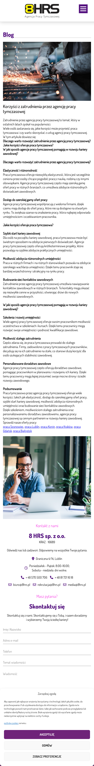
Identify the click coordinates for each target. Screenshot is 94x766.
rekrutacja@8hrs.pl (49, 585)
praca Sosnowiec (13, 427)
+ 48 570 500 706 (36, 577)
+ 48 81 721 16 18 (64, 577)
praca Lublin (32, 427)
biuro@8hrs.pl (21, 585)
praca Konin (48, 427)
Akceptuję (47, 734)
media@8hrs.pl (77, 585)
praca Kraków (64, 427)
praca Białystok (22, 431)
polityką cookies (11, 723)
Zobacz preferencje (47, 756)
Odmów (47, 745)
